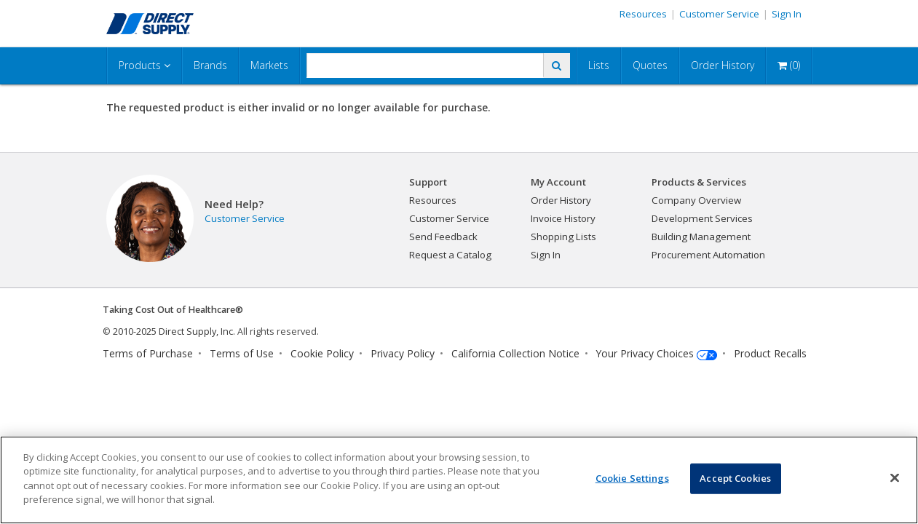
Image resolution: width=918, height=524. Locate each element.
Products (144, 65)
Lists (598, 65)
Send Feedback (443, 236)
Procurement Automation (708, 254)
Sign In (787, 13)
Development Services (702, 218)
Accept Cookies (735, 478)
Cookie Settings (632, 478)
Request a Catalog (450, 254)
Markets (269, 65)
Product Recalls (770, 353)
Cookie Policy (322, 353)
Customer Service (719, 13)
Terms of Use (242, 353)
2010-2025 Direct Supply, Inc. (174, 331)
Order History (722, 65)
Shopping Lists (563, 236)
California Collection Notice (515, 353)
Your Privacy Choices (645, 353)
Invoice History (563, 218)
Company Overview (696, 200)
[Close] (895, 478)
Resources (643, 13)
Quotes (650, 65)
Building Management (701, 236)
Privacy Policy (403, 353)
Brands (210, 65)
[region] (459, 480)
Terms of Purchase (148, 353)
